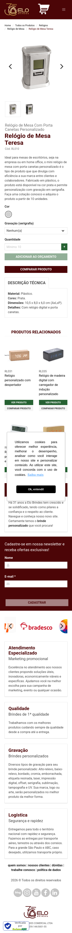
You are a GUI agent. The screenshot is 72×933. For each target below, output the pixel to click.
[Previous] (11, 66)
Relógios (43, 25)
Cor (7, 206)
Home (8, 25)
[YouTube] (36, 892)
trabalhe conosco (23, 870)
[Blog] (18, 892)
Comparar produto (36, 269)
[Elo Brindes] (17, 9)
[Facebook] (45, 892)
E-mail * (10, 576)
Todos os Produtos (25, 25)
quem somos (17, 865)
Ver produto (18, 402)
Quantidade (12, 239)
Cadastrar (37, 602)
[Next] (61, 66)
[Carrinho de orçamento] (44, 9)
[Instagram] (27, 892)
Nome (9, 558)
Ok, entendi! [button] (36, 489)
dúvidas (57, 865)
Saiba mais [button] (35, 474)
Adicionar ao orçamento (36, 257)
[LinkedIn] (54, 892)
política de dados (49, 870)
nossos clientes (39, 865)
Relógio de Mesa (15, 29)
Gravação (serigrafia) (19, 223)
